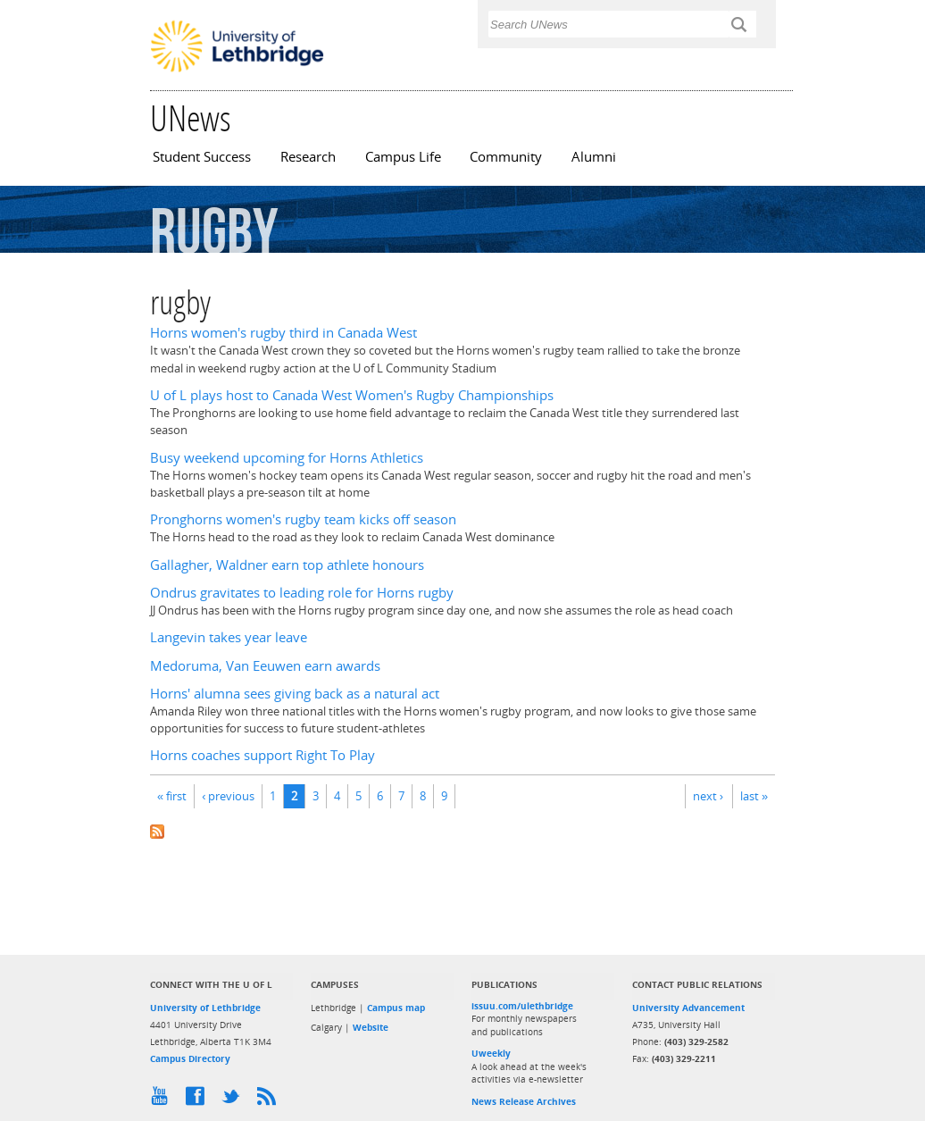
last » (754, 796)
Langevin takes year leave (228, 637)
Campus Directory (190, 1058)
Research (308, 156)
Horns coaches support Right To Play (262, 755)
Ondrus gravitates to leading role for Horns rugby (302, 592)
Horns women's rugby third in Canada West (283, 332)
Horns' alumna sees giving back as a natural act (294, 693)
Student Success (202, 156)
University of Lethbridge (205, 1007)
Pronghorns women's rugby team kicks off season (303, 519)
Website (370, 1027)
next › (708, 796)
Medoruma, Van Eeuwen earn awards (265, 666)
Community (506, 156)
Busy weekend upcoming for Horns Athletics (286, 457)
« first (172, 796)
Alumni (593, 156)
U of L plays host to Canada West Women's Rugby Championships (352, 395)
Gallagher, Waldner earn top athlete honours (287, 565)
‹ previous (228, 796)
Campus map (396, 1007)
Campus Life (403, 156)
